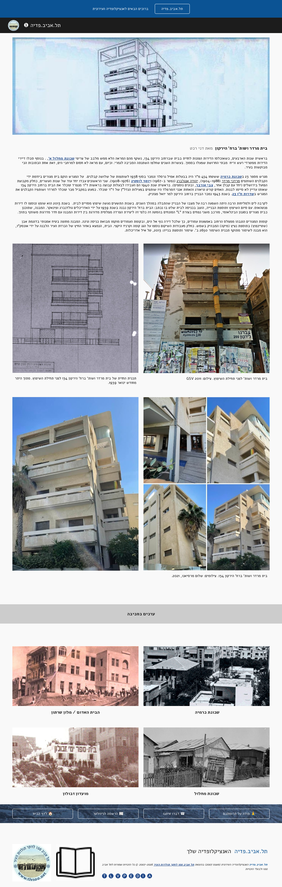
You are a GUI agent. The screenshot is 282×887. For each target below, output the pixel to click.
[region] (141, 9)
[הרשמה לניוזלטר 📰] (108, 814)
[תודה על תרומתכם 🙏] (239, 814)
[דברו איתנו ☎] (174, 814)
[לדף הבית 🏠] (43, 814)
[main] (141, 189)
